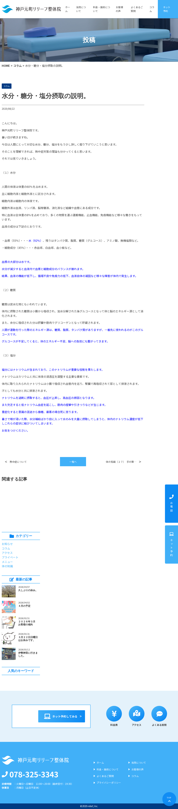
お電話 (171, 504)
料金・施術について (101, 9)
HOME (6, 65)
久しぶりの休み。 (28, 590)
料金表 (117, 716)
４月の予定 (24, 605)
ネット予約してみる (61, 716)
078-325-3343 (30, 774)
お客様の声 (119, 9)
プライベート (10, 557)
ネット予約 (166, 9)
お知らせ (7, 544)
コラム (151, 9)
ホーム (67, 9)
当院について (81, 9)
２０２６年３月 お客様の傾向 (28, 623)
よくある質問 (163, 716)
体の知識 (7, 566)
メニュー (7, 562)
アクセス (7, 553)
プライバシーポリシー (109, 782)
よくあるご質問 (137, 9)
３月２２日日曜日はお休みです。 (28, 639)
